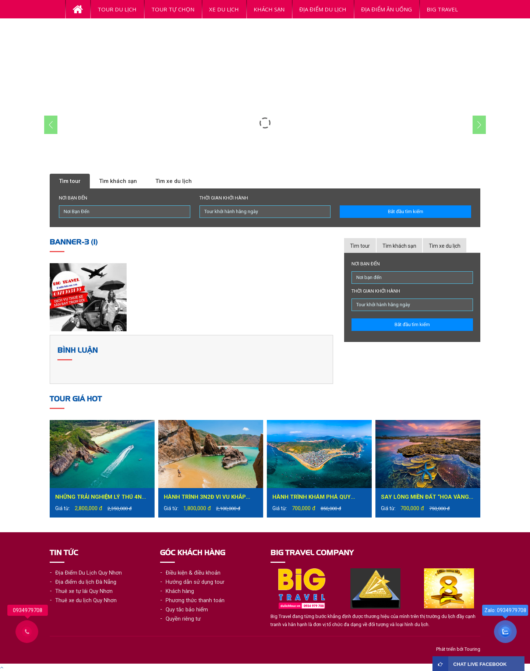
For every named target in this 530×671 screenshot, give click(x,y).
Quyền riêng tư (183, 618)
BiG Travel (442, 9)
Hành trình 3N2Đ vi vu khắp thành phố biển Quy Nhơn (205, 498)
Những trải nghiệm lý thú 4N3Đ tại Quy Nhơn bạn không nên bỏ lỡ (102, 498)
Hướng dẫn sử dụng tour (195, 582)
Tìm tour (70, 181)
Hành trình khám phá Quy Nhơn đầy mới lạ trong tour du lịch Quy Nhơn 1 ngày (315, 498)
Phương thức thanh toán (195, 600)
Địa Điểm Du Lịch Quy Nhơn (88, 572)
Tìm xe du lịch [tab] (444, 246)
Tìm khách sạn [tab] (399, 246)
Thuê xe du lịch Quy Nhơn (86, 600)
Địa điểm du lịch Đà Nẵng (85, 582)
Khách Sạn (269, 9)
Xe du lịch (224, 9)
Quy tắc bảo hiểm (187, 609)
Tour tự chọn (172, 9)
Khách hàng (180, 591)
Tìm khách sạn (118, 181)
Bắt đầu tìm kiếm (405, 211)
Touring (472, 649)
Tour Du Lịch (117, 9)
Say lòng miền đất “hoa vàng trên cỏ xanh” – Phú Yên (425, 498)
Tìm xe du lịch (173, 181)
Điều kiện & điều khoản (193, 572)
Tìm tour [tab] (360, 246)
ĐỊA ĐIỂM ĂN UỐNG (386, 9)
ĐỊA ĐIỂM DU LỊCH (322, 9)
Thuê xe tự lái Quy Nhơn (84, 591)
